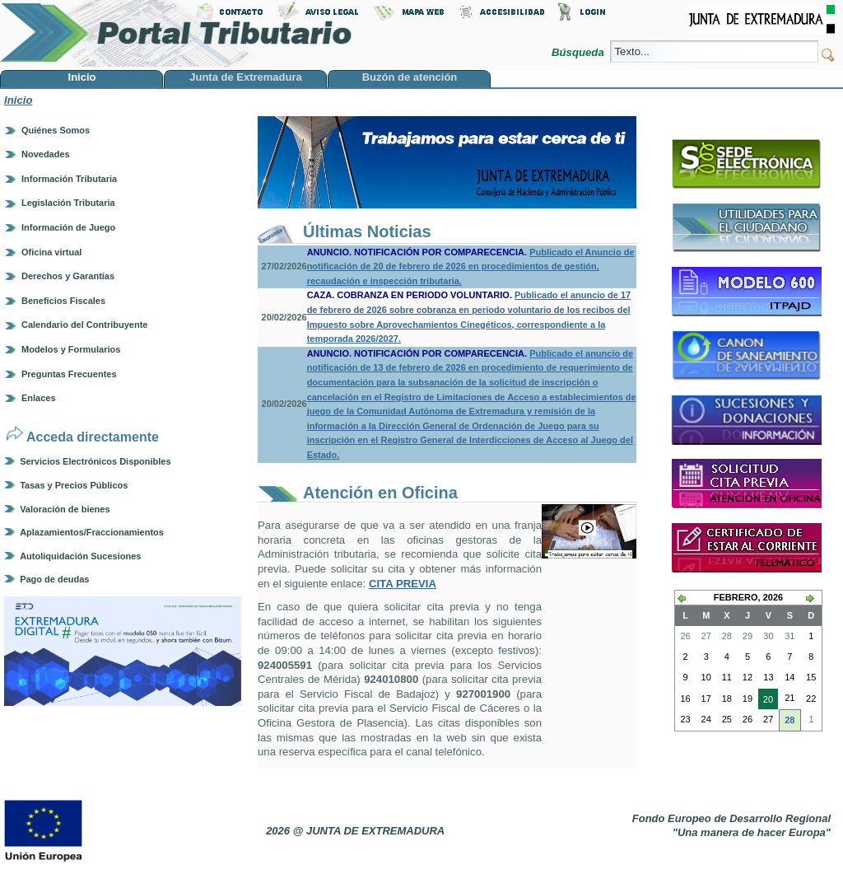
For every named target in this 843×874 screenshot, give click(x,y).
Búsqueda (579, 52)
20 (765, 701)
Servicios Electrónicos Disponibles (95, 461)
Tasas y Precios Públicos (74, 485)
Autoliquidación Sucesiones (80, 556)
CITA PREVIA (402, 583)
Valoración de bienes (64, 509)
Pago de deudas (54, 579)
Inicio (18, 100)
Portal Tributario (176, 33)
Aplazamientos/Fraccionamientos (92, 532)
